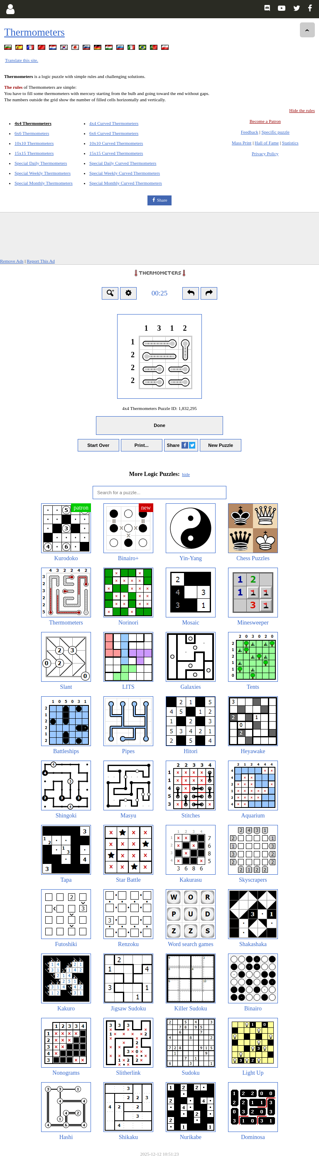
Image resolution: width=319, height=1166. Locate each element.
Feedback (249, 131)
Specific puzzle (276, 131)
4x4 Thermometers (33, 123)
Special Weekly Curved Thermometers (124, 173)
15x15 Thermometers (34, 153)
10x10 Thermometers (34, 143)
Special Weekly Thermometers (43, 173)
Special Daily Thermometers (41, 163)
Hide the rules (302, 110)
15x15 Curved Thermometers (116, 153)
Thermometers (34, 32)
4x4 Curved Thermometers (113, 123)
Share (162, 200)
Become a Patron (265, 121)
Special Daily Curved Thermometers (122, 163)
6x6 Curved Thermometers (113, 133)
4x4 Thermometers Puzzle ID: (159, 408)
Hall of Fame (267, 142)
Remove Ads (12, 261)
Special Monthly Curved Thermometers (125, 183)
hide (186, 474)
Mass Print (241, 142)
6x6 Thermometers (32, 133)
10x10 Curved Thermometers (116, 143)
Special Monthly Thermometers (44, 183)
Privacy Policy (265, 153)
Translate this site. (21, 60)
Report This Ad (41, 261)
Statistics (290, 142)
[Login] (10, 9)
